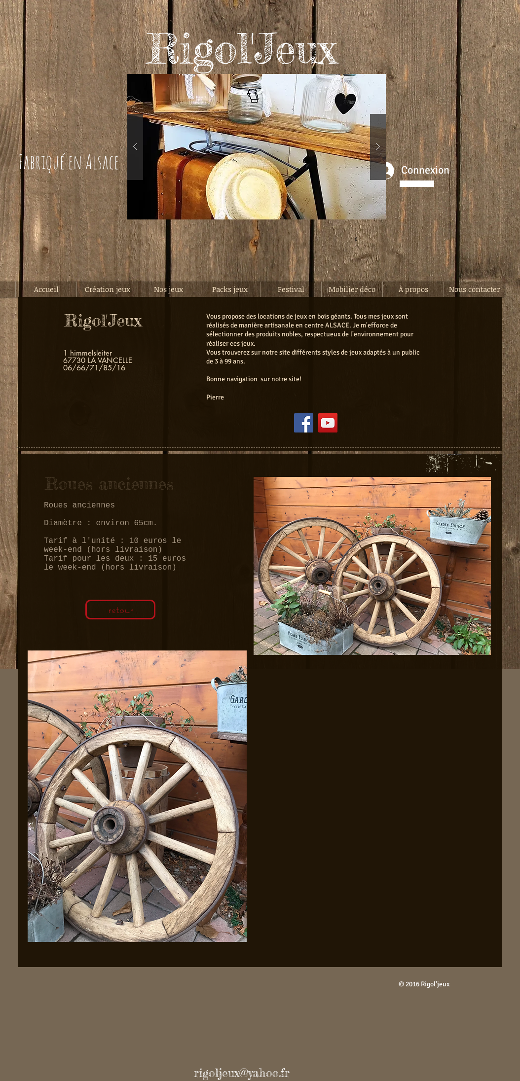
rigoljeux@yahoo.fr (242, 1073)
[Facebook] (303, 422)
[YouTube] (327, 422)
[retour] (120, 609)
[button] (256, 146)
